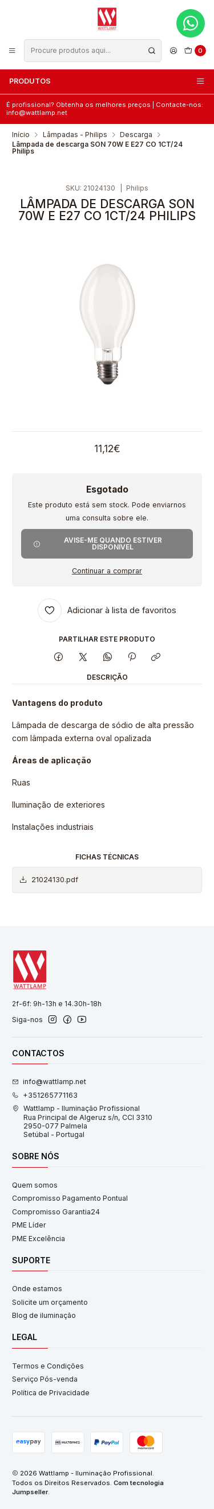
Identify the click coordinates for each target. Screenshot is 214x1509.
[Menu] (12, 50)
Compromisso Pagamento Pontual (70, 1198)
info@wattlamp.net (49, 1081)
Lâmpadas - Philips (75, 134)
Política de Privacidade (51, 1392)
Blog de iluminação (44, 1315)
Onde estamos (37, 1288)
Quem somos (35, 1185)
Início (21, 134)
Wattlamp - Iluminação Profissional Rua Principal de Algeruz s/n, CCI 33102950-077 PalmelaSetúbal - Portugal (82, 1121)
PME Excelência (38, 1238)
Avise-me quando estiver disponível (97, 543)
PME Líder (29, 1225)
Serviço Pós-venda (45, 1379)
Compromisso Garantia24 (56, 1212)
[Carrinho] (195, 51)
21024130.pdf (48, 879)
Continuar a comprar (107, 571)
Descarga (136, 134)
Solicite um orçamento (50, 1302)
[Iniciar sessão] (173, 50)
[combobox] (92, 50)
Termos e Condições (48, 1366)
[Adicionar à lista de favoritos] (107, 610)
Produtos (107, 81)
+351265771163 (45, 1095)
